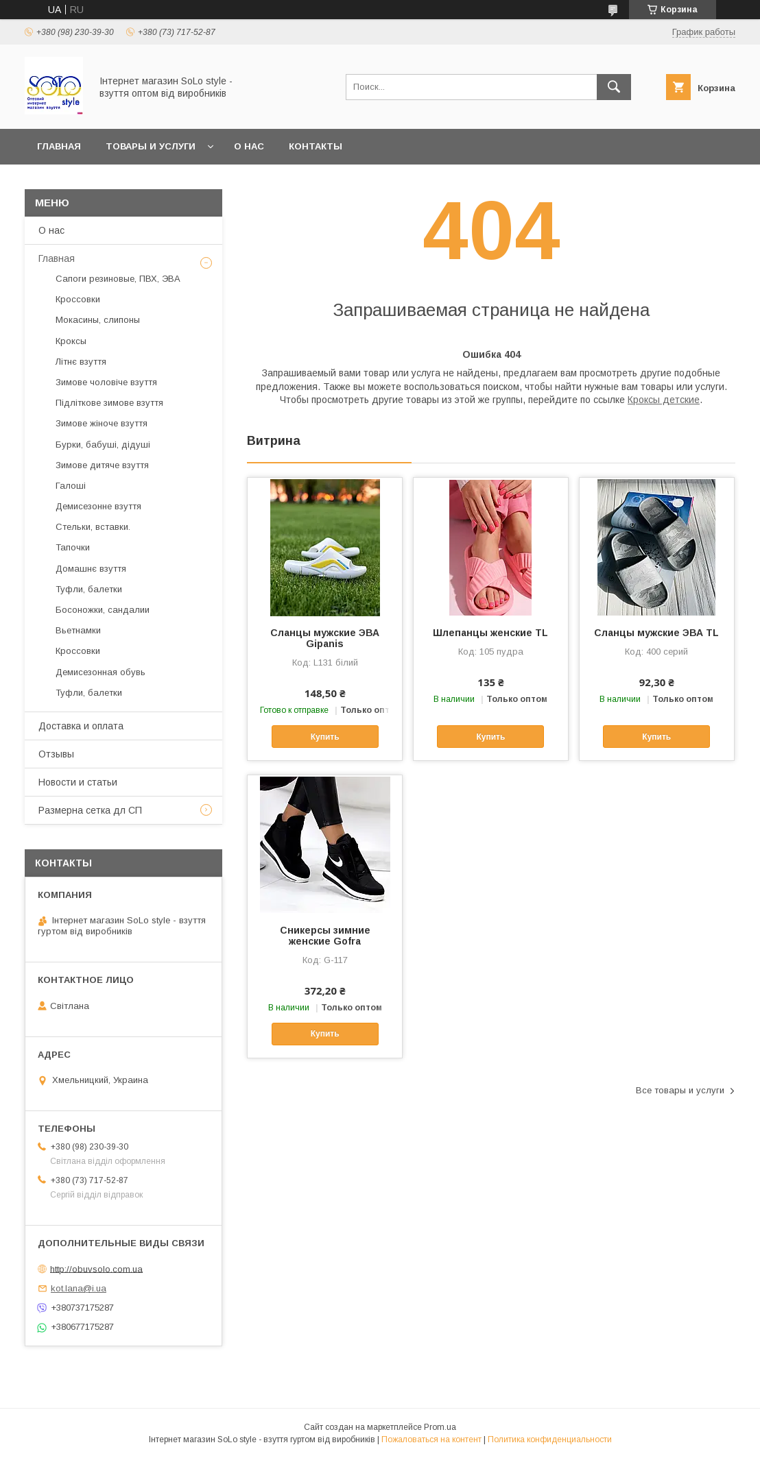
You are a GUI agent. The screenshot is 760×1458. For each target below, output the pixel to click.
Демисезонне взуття (98, 506)
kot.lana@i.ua (78, 1288)
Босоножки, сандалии (103, 610)
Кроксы (71, 341)
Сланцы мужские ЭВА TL (656, 632)
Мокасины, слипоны (98, 320)
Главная (59, 146)
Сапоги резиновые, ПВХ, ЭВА (118, 279)
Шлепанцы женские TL (490, 632)
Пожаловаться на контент (431, 1439)
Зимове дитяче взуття (102, 465)
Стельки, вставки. (93, 527)
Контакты (315, 146)
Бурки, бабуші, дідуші (103, 444)
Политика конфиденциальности (550, 1439)
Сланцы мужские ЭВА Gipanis (324, 638)
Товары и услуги (150, 146)
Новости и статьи (77, 782)
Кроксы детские (664, 399)
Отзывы (56, 754)
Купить (325, 737)
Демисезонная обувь (100, 672)
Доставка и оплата (80, 725)
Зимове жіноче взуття (101, 423)
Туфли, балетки (89, 589)
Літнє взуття (81, 361)
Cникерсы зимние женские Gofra (325, 936)
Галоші (71, 486)
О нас (249, 146)
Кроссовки (78, 299)
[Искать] (614, 87)
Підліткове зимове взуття (109, 403)
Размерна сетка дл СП (90, 810)
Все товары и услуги (680, 1090)
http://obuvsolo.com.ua (96, 1268)
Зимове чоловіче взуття (106, 382)
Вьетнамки (78, 630)
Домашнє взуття (91, 568)
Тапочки (73, 547)
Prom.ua (440, 1427)
